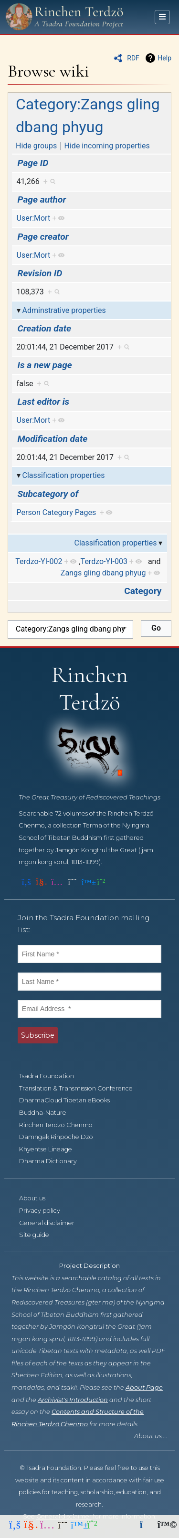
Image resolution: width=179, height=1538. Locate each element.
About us (37, 1198)
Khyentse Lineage (51, 1149)
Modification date (53, 438)
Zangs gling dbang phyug (103, 572)
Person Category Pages (56, 512)
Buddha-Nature (48, 1112)
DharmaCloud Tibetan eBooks (69, 1100)
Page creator (43, 236)
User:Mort (34, 218)
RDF (133, 58)
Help (164, 58)
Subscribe (37, 1035)
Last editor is (44, 401)
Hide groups (36, 145)
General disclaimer (52, 1223)
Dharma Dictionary (53, 1161)
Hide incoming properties (107, 145)
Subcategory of (48, 493)
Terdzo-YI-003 (104, 561)
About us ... (151, 1436)
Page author (42, 199)
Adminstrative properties (64, 310)
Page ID (33, 162)
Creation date (44, 328)
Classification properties (63, 475)
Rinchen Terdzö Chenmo (61, 1125)
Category (142, 590)
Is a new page (45, 365)
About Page (144, 1387)
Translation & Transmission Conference (81, 1088)
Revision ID (40, 273)
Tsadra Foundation (51, 1076)
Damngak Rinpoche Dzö (61, 1136)
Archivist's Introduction (73, 1399)
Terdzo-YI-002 (38, 561)
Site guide (39, 1234)
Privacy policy (45, 1210)
